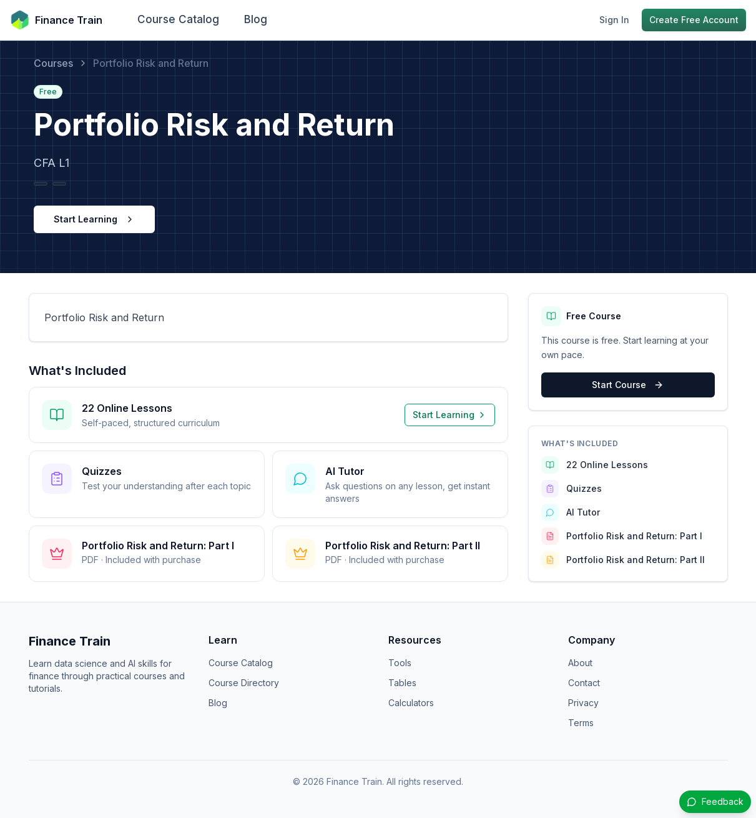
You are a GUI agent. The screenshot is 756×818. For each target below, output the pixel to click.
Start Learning (94, 219)
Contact (584, 682)
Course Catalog (178, 19)
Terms (581, 722)
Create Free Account (694, 19)
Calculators (411, 702)
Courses (53, 63)
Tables (402, 682)
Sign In (614, 19)
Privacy (583, 702)
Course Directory (244, 682)
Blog (255, 19)
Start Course (628, 384)
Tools (399, 662)
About (580, 662)
